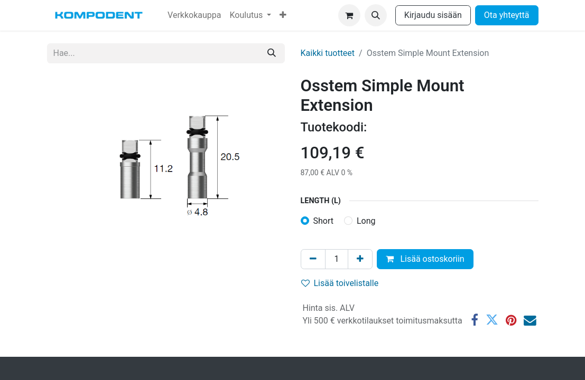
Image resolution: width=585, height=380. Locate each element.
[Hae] (271, 53)
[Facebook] (474, 320)
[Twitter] (492, 320)
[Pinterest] (511, 320)
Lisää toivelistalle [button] (340, 283)
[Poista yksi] (313, 259)
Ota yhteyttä (507, 15)
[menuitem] (194, 15)
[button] (376, 15)
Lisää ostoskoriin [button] (425, 259)
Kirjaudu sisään (433, 15)
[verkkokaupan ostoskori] (349, 15)
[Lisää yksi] (360, 259)
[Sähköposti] (530, 320)
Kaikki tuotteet (328, 53)
